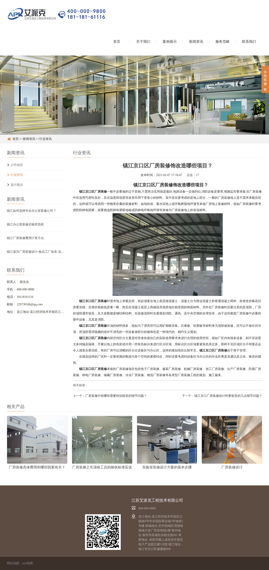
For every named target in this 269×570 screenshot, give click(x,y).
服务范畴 (222, 41)
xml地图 (27, 563)
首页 (116, 41)
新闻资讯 (196, 41)
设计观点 (17, 184)
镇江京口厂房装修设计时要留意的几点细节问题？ (228, 395)
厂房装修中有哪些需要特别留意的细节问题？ (116, 395)
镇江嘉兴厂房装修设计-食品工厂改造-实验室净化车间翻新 (36, 251)
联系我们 (249, 41)
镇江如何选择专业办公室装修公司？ (31, 210)
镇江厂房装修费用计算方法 (25, 238)
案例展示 (170, 41)
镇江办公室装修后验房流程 (25, 224)
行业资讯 (45, 139)
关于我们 (143, 41)
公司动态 (17, 165)
